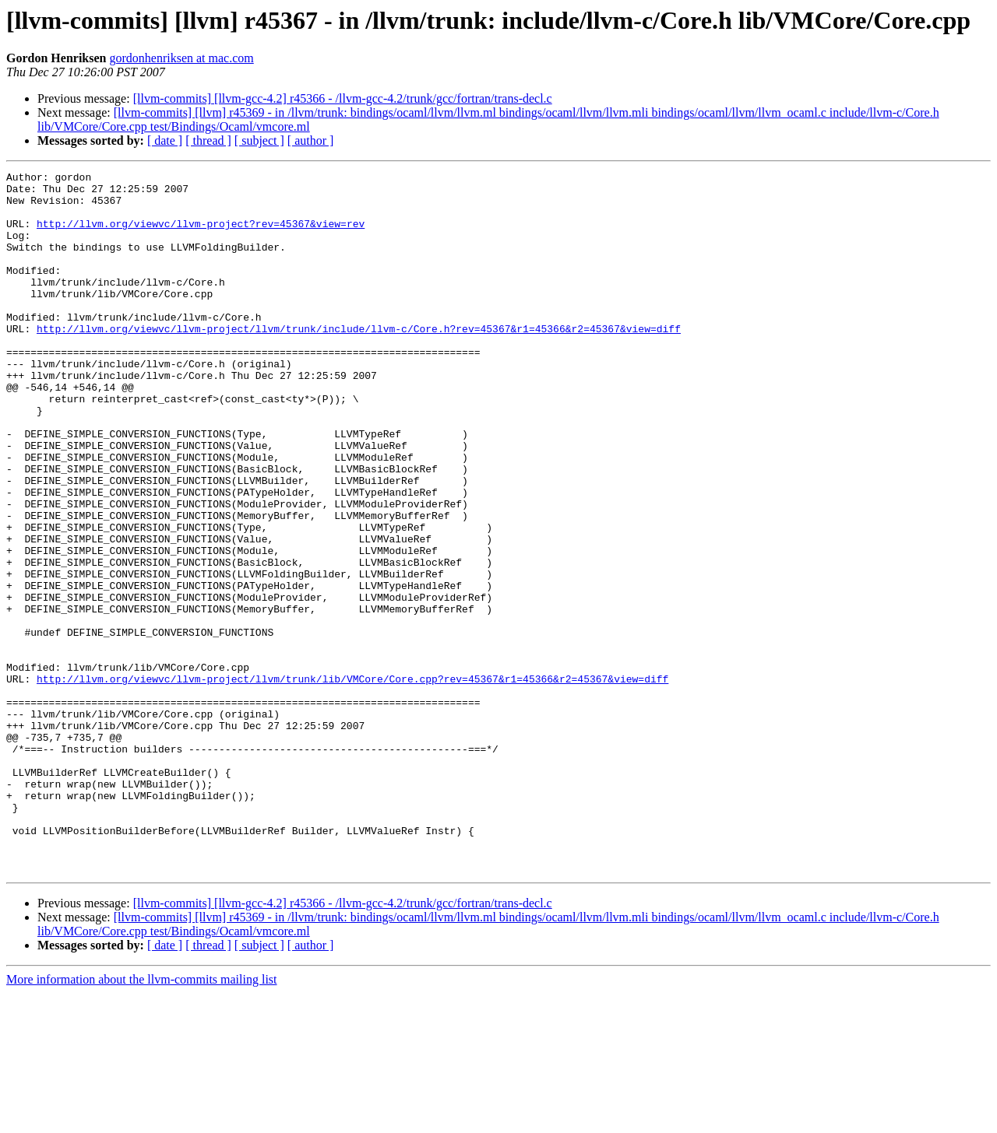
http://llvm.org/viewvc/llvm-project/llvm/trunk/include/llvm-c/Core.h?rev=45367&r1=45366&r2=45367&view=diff (359, 361)
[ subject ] (259, 140)
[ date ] (164, 140)
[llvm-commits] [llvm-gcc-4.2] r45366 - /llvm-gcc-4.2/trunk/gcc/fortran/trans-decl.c (342, 98)
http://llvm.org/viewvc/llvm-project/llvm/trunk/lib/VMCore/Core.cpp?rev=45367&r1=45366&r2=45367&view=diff (352, 781)
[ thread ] (208, 140)
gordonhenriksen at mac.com (181, 58)
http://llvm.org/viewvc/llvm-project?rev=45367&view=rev (201, 235)
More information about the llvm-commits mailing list (141, 1119)
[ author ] (310, 140)
